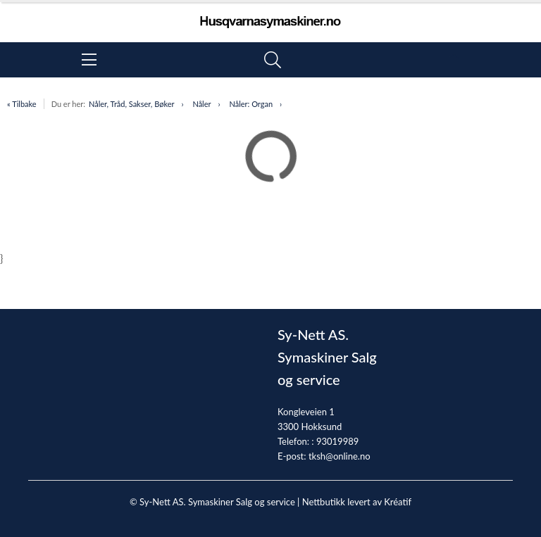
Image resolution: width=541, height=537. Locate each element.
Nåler (201, 103)
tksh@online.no (340, 456)
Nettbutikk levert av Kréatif (356, 501)
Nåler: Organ (251, 103)
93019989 (337, 441)
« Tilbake (22, 103)
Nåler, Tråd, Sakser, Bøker (132, 103)
